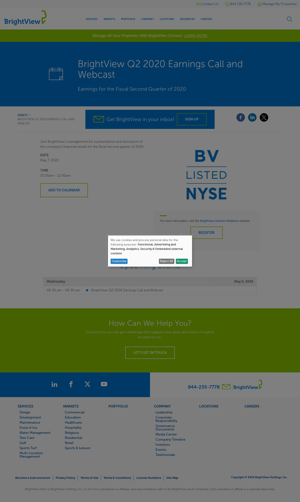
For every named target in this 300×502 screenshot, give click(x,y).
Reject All (166, 261)
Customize (119, 261)
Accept (182, 261)
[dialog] (150, 251)
